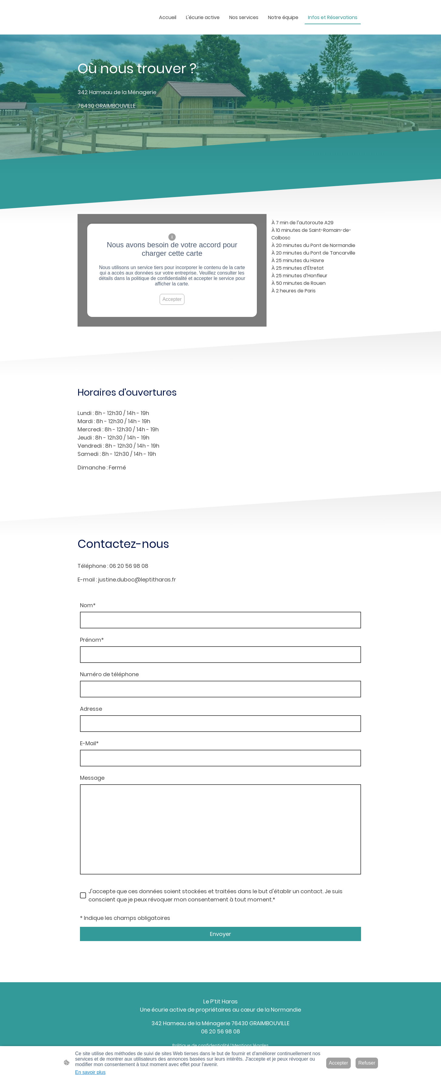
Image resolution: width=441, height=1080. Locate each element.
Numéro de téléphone (109, 674)
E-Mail (89, 743)
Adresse (91, 709)
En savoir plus (90, 1072)
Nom (88, 605)
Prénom (92, 640)
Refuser (366, 1062)
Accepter (171, 299)
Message (92, 778)
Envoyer (220, 934)
